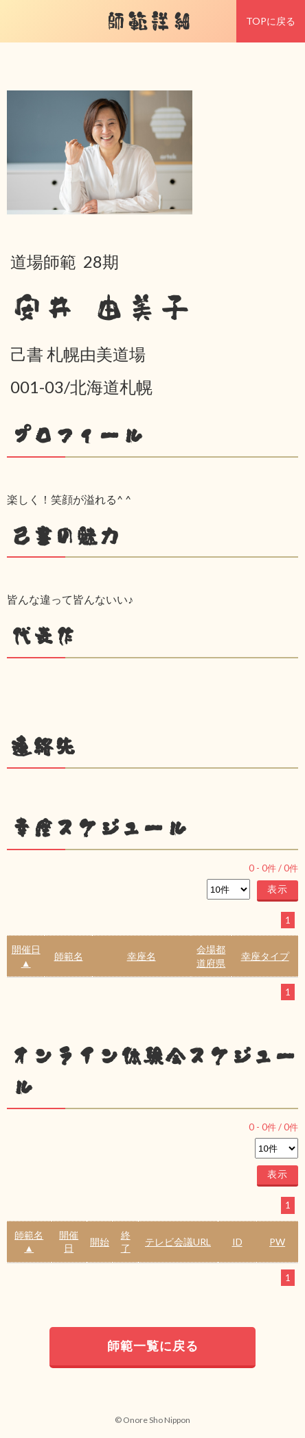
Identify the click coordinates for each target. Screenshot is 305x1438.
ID (237, 1242)
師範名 (68, 956)
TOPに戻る (270, 21)
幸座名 (141, 956)
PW (277, 1242)
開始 (99, 1242)
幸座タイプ (265, 956)
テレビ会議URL (178, 1242)
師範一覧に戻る (153, 1345)
